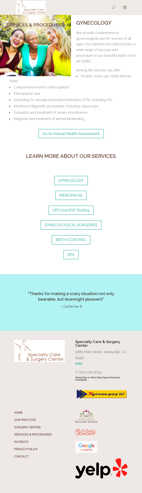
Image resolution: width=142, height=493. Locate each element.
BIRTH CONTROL (71, 240)
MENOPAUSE (70, 195)
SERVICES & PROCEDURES (33, 434)
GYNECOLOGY (71, 180)
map (78, 363)
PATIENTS (21, 442)
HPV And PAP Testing (71, 210)
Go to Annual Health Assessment (71, 133)
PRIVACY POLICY (26, 449)
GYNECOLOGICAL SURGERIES (71, 225)
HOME (18, 412)
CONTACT (21, 456)
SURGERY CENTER (27, 427)
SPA (71, 254)
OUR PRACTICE (25, 420)
